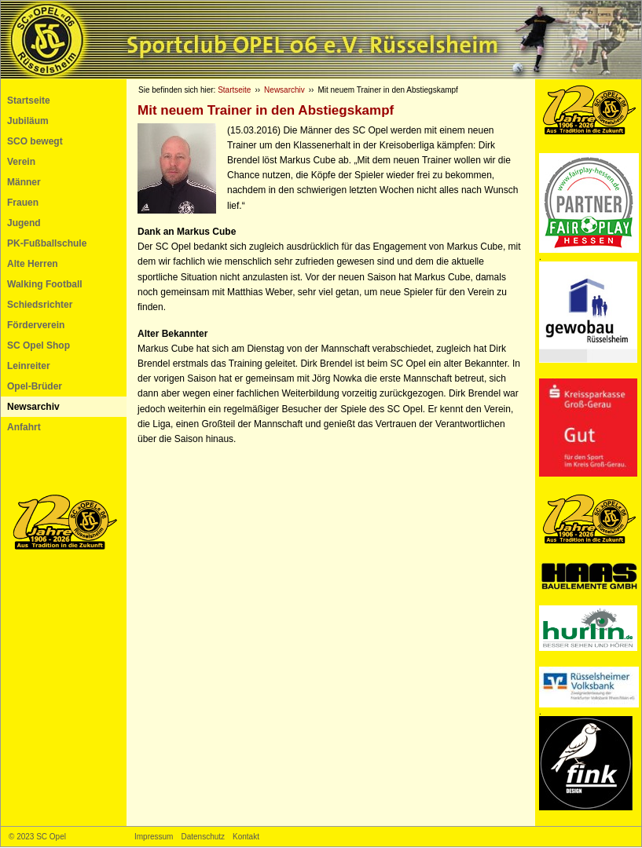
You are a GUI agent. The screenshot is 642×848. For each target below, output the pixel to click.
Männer (24, 182)
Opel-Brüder (34, 386)
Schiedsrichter (39, 304)
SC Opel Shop (38, 345)
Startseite (28, 100)
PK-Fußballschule (46, 243)
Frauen (23, 202)
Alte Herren (32, 263)
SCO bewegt (35, 141)
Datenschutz (203, 836)
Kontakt (246, 836)
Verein (21, 161)
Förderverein (35, 325)
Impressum (153, 836)
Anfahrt (24, 427)
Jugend (24, 222)
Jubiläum (28, 120)
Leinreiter (28, 365)
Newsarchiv (33, 406)
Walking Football (45, 284)
